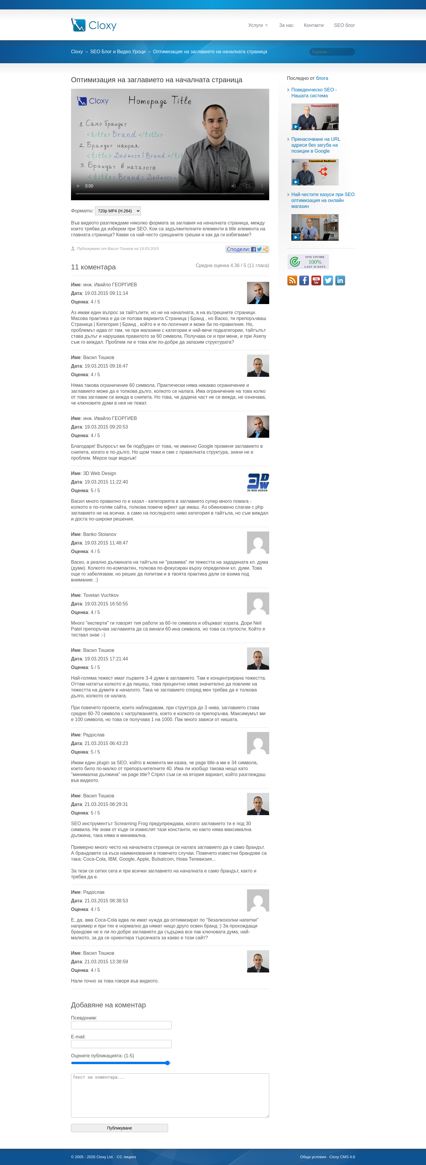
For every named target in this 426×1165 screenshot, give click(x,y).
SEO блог (344, 25)
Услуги (255, 25)
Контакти (314, 25)
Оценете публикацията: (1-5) (102, 1055)
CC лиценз (126, 1157)
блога (322, 78)
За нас (286, 25)
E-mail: (78, 1036)
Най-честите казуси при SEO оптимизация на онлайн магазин (323, 200)
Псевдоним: (84, 1017)
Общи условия (313, 1157)
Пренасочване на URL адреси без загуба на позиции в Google (315, 145)
